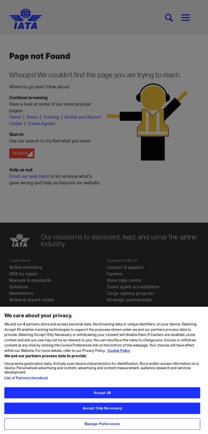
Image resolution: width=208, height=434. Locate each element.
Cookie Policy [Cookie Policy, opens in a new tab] (118, 354)
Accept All (102, 397)
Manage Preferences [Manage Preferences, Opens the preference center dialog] (102, 428)
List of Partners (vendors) (26, 382)
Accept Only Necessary (102, 412)
